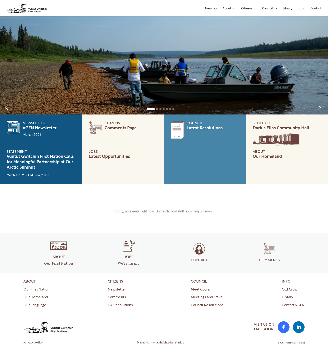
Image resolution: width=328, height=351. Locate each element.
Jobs (301, 8)
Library (287, 8)
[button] (211, 8)
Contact (315, 8)
